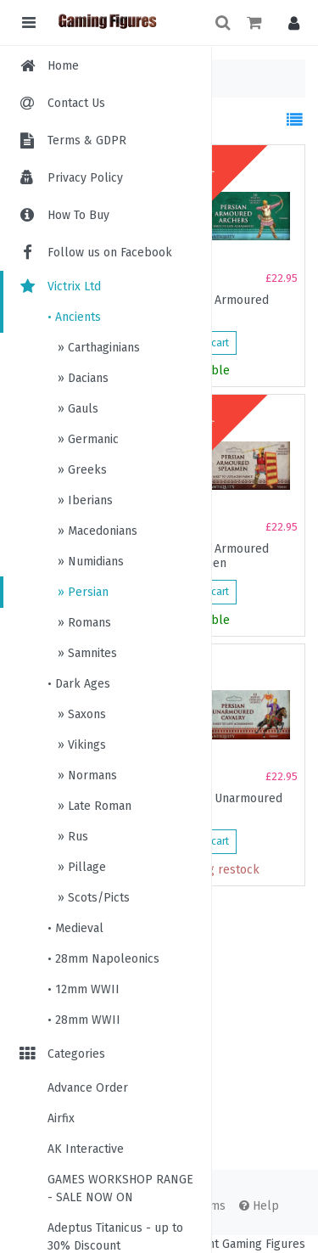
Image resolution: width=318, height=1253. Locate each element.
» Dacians (81, 378)
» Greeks (80, 470)
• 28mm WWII (83, 1020)
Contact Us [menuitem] (76, 103)
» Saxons (80, 714)
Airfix (61, 1118)
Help (259, 1206)
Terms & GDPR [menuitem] (86, 140)
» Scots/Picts (92, 898)
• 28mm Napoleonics (103, 959)
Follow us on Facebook (94, 252)
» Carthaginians (97, 347)
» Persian (81, 592)
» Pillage (80, 867)
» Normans (85, 775)
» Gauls (76, 409)
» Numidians (89, 561)
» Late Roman (92, 806)
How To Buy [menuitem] (78, 215)
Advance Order (87, 1088)
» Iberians (83, 500)
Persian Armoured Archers (219, 307)
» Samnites (85, 653)
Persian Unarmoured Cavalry (226, 805)
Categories (61, 1054)
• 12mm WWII (83, 989)
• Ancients (74, 317)
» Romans (82, 622)
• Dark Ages (78, 684)
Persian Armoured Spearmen (219, 556)
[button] (289, 22)
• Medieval (75, 928)
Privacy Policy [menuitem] (85, 178)
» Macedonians (95, 531)
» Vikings (80, 745)
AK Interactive (85, 1149)
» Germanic (86, 439)
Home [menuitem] (63, 66)
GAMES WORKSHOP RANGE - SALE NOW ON (120, 1188)
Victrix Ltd (59, 286)
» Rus (71, 836)
